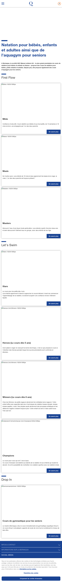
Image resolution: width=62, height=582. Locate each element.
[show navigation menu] (3, 3)
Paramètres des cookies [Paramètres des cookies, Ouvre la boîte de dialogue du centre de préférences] (31, 577)
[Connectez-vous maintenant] (59, 3)
